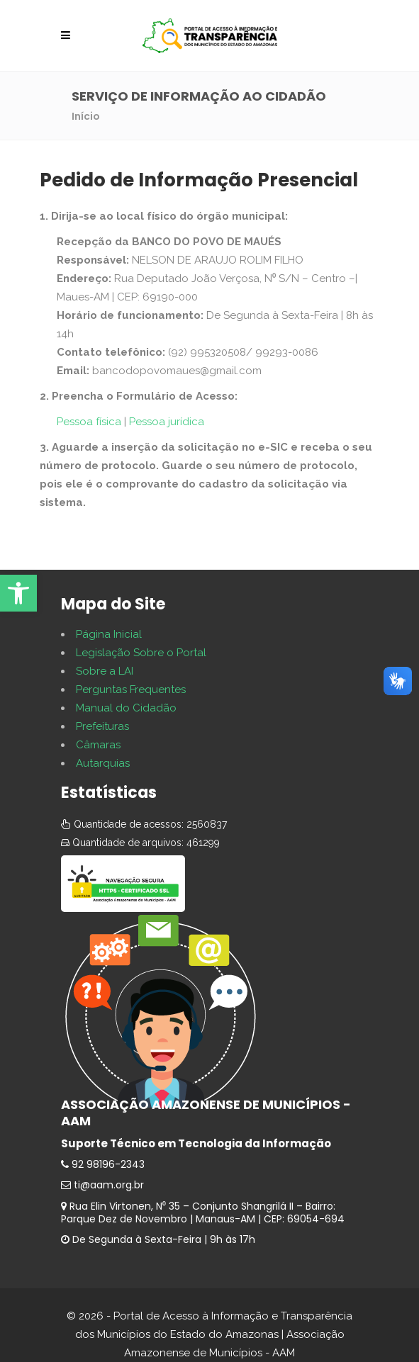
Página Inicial (109, 634)
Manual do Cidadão (126, 708)
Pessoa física (89, 421)
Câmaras (98, 744)
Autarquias (103, 763)
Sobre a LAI (104, 671)
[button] (18, 593)
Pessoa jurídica (166, 421)
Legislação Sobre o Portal (141, 652)
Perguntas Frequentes (131, 689)
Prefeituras (102, 726)
